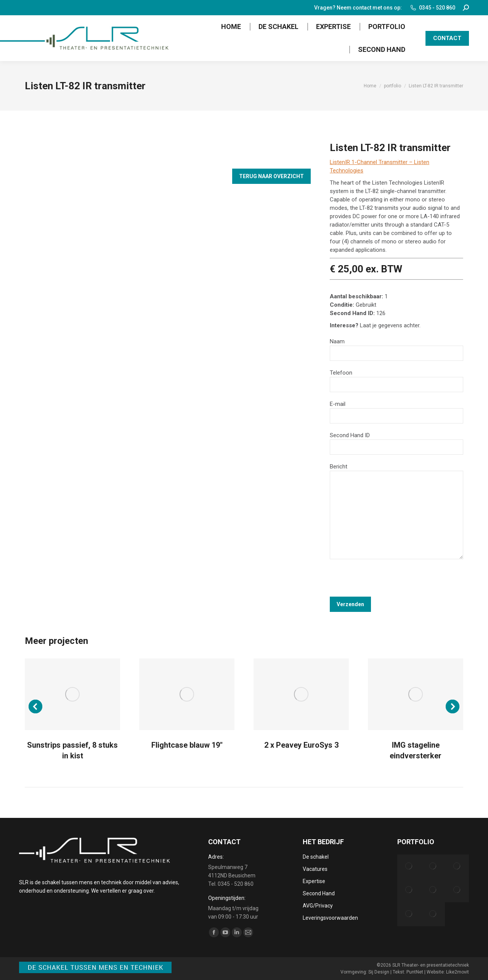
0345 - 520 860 (432, 7)
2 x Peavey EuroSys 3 (301, 745)
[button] (35, 706)
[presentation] (388, 582)
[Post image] (72, 694)
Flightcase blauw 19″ (187, 745)
